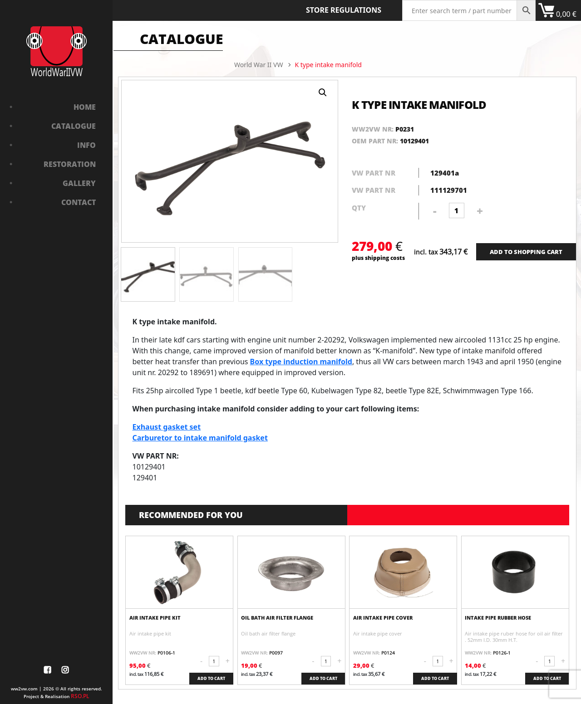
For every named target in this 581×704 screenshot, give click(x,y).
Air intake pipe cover (383, 618)
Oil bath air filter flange (277, 618)
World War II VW (258, 64)
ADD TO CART (211, 678)
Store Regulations (343, 10)
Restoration (70, 164)
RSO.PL (80, 696)
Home (85, 107)
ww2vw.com (24, 688)
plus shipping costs (378, 258)
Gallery (79, 183)
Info (86, 145)
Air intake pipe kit (155, 618)
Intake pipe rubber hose (498, 618)
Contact (78, 202)
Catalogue (73, 126)
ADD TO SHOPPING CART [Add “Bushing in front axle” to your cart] (526, 252)
